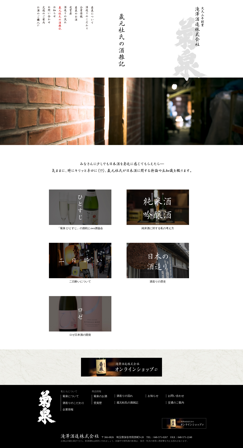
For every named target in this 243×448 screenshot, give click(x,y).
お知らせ (54, 18)
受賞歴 (70, 18)
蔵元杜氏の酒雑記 (59, 18)
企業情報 (81, 18)
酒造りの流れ (65, 18)
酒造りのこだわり (86, 18)
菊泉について (92, 18)
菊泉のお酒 (75, 18)
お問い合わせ (48, 18)
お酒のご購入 (38, 18)
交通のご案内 (43, 18)
